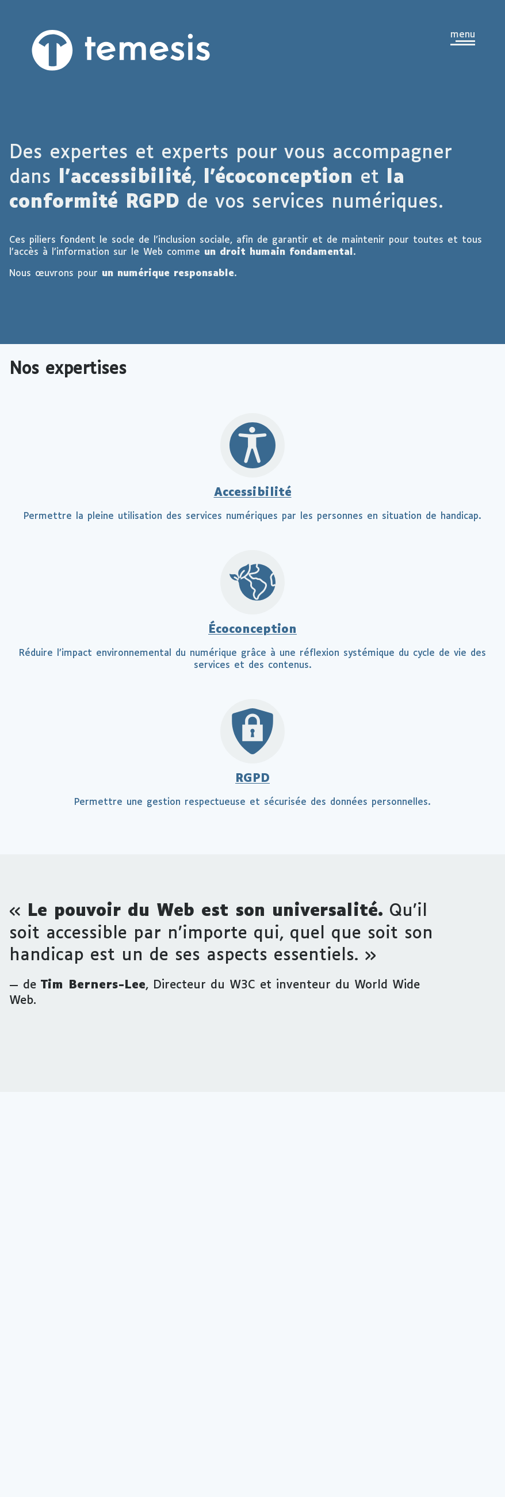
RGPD (252, 778)
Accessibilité (253, 492)
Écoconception (252, 629)
